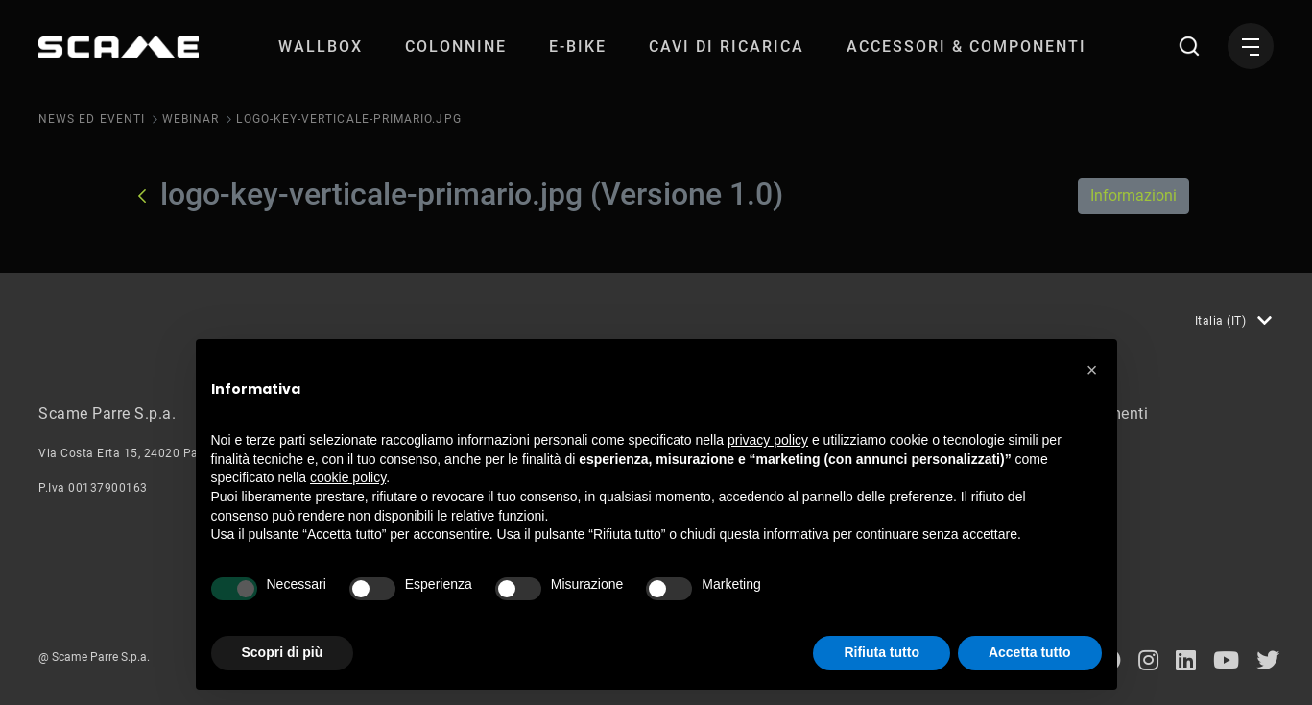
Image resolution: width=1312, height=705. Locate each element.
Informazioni (1133, 195)
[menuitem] (320, 46)
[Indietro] (142, 196)
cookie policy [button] (348, 477)
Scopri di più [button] (282, 652)
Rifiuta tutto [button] (881, 652)
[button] (1092, 369)
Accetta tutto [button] (1030, 652)
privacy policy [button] (768, 440)
